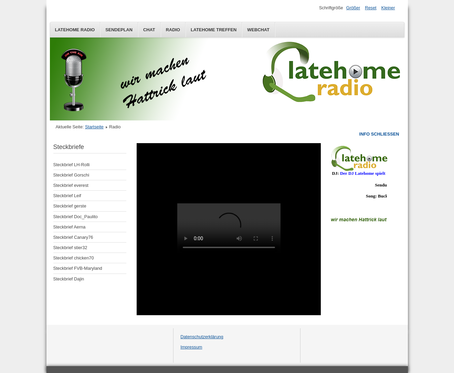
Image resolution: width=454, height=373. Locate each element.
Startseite (94, 126)
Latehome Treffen (213, 29)
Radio (173, 29)
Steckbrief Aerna (69, 227)
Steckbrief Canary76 (73, 237)
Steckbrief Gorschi (71, 175)
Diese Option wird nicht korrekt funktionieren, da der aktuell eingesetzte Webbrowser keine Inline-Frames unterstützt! (229, 229)
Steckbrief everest (70, 185)
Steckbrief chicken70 (73, 257)
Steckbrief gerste (69, 206)
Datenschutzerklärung (201, 336)
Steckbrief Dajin (68, 278)
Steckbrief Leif (67, 195)
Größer (353, 7)
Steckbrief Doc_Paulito (75, 216)
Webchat (258, 29)
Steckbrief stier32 (70, 247)
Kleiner (388, 7)
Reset (370, 7)
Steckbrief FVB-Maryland (77, 268)
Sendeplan (119, 29)
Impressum (191, 347)
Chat (149, 29)
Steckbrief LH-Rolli (71, 164)
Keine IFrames (359, 183)
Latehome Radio (75, 29)
